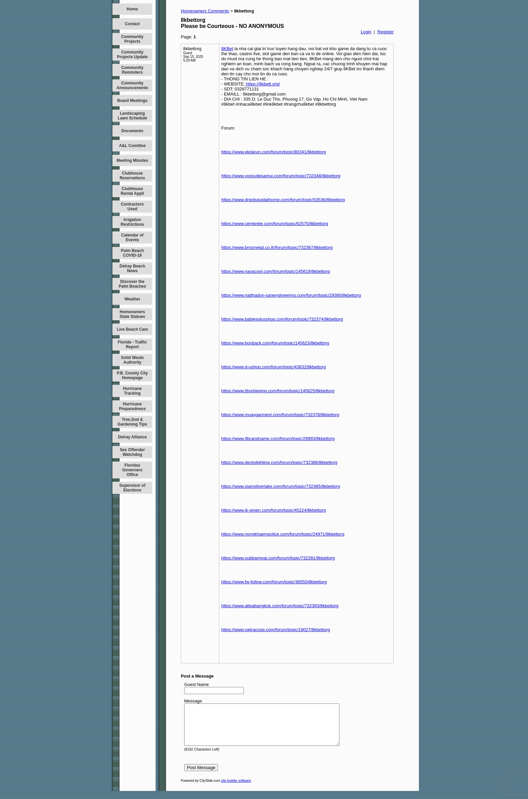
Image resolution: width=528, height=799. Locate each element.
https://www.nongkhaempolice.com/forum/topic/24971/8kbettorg (282, 534)
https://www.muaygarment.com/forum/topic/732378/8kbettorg (280, 414)
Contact (132, 24)
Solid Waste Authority (132, 360)
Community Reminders (132, 70)
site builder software (236, 789)
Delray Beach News (132, 268)
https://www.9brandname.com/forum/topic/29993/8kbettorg (278, 438)
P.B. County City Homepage (132, 375)
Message (193, 700)
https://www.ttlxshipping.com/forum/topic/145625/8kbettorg (277, 390)
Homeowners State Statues (132, 314)
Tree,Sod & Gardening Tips (132, 422)
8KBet (227, 48)
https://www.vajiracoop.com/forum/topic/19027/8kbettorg (275, 629)
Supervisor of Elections (132, 488)
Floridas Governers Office (132, 470)
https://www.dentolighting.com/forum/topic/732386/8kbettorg (279, 462)
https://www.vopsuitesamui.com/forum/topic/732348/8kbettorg (280, 175)
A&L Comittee (132, 145)
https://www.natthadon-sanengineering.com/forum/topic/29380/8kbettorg (291, 295)
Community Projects (132, 39)
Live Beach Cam (132, 329)
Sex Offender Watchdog (132, 452)
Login (366, 31)
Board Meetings (132, 100)
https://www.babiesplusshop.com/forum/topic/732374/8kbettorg (282, 319)
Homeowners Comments (205, 10)
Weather (132, 299)
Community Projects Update (132, 54)
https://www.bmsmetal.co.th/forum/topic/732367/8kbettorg (277, 247)
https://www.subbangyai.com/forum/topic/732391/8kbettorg (278, 557)
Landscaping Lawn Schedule (132, 115)
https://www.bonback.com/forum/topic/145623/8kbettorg (275, 343)
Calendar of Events (132, 237)
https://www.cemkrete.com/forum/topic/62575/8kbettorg (274, 223)
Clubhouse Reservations (132, 175)
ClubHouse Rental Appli (132, 191)
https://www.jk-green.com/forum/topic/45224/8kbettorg (273, 510)
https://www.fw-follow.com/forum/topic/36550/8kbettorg (274, 581)
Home (132, 9)
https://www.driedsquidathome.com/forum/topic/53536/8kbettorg (283, 199)
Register (385, 31)
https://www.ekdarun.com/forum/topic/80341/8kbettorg (273, 151)
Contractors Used (132, 206)
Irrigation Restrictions (132, 222)
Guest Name (196, 684)
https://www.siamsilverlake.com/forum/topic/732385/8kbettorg (280, 486)
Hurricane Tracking (132, 391)
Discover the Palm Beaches (132, 284)
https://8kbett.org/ (262, 83)
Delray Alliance (132, 437)
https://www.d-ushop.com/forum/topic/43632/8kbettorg (273, 366)
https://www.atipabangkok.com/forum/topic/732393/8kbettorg (279, 605)
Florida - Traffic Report (132, 344)
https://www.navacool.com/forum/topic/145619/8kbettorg (275, 271)
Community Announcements (132, 85)
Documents (132, 131)
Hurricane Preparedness (132, 406)
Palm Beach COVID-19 (132, 253)
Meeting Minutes (132, 160)
